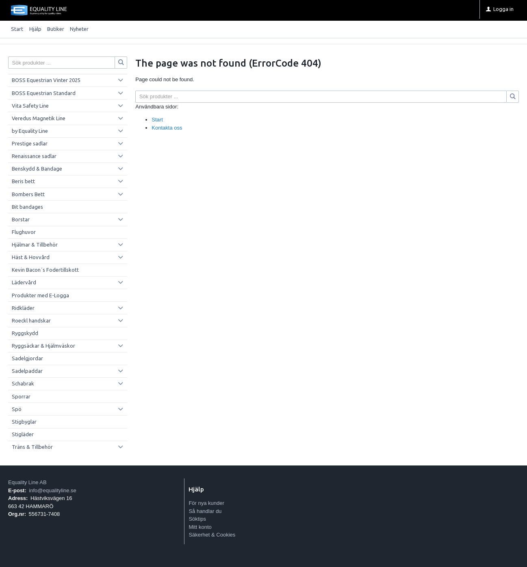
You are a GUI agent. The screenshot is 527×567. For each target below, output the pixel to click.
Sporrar (21, 396)
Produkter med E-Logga (40, 295)
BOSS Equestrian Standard (44, 93)
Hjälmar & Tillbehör (35, 244)
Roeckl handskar (31, 320)
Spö (17, 409)
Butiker (55, 29)
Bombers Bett (28, 194)
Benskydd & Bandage (37, 168)
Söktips (197, 519)
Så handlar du (205, 511)
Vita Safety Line (30, 105)
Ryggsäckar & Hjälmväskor (43, 345)
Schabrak (23, 383)
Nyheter (79, 29)
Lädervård (24, 282)
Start (17, 29)
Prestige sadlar (30, 143)
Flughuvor (24, 232)
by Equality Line (30, 131)
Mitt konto (200, 527)
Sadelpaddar (27, 371)
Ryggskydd (25, 333)
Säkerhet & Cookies (212, 535)
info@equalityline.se (52, 490)
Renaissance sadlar (34, 156)
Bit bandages (27, 207)
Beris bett (23, 181)
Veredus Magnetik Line (38, 118)
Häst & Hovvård (31, 257)
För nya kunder (206, 503)
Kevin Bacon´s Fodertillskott (45, 270)
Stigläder (23, 434)
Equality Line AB (27, 482)
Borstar (21, 219)
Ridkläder (23, 308)
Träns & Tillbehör (32, 447)
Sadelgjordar (27, 358)
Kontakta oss (167, 128)
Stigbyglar (24, 421)
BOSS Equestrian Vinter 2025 (46, 80)
